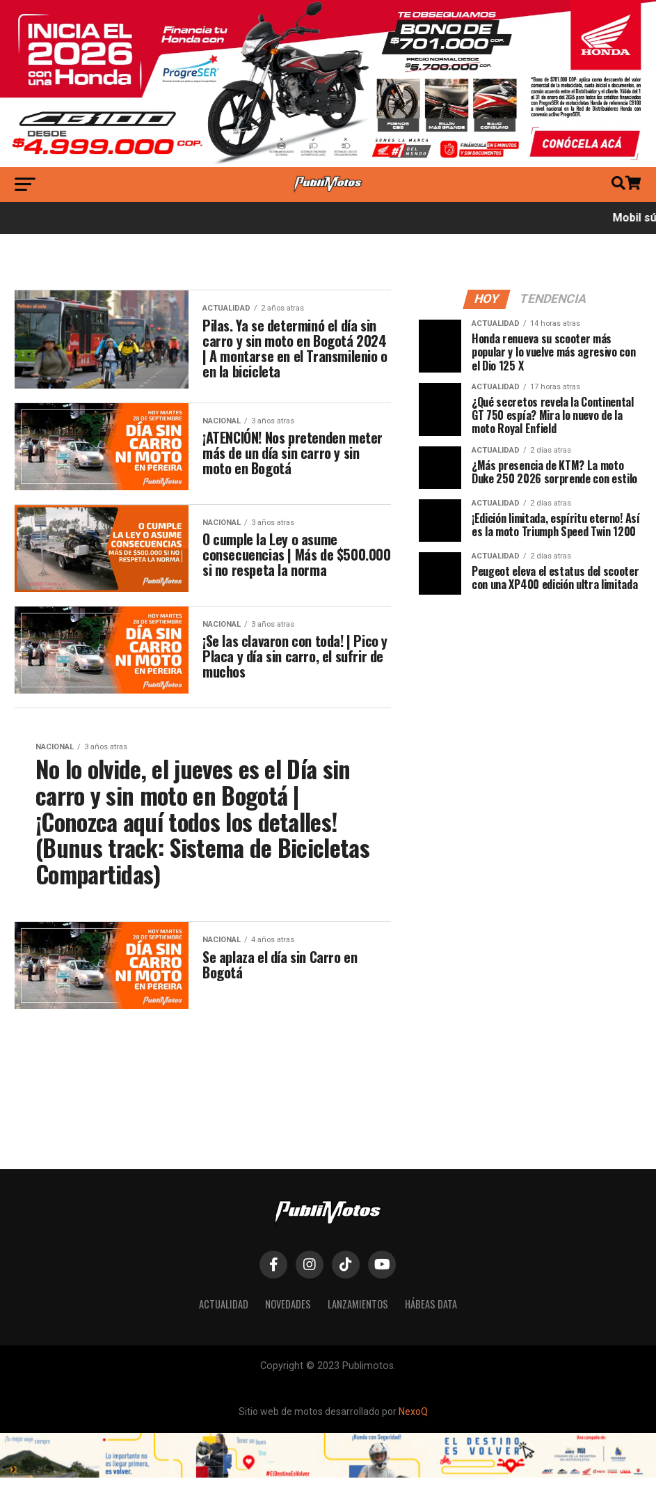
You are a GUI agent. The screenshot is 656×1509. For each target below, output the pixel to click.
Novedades (288, 1380)
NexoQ (413, 1487)
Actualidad (223, 1380)
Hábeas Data (431, 1380)
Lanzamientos (358, 1380)
